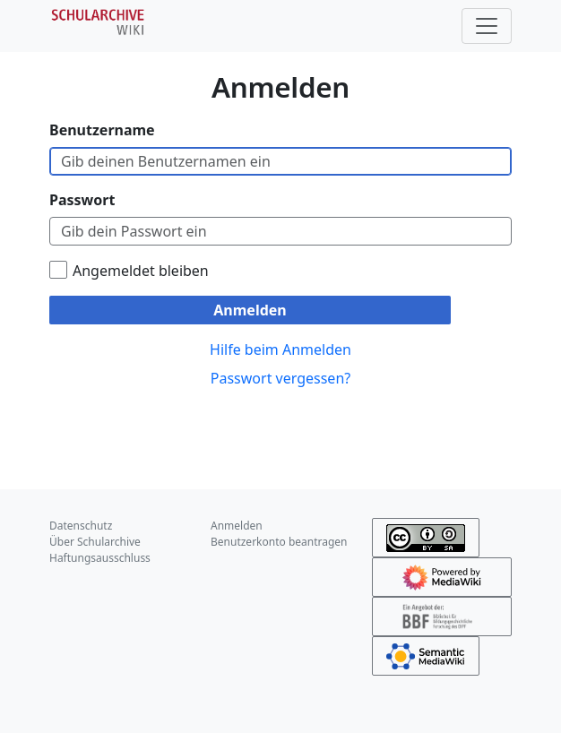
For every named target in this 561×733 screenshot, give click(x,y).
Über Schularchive (95, 541)
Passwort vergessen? (280, 378)
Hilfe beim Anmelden (280, 349)
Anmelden (249, 310)
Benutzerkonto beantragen (279, 541)
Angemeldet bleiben (141, 270)
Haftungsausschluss (100, 557)
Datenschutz (80, 525)
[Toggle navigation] (487, 26)
